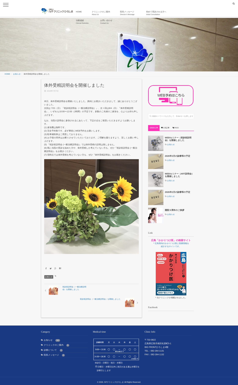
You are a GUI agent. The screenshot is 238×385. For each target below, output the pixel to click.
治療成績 (168, 13)
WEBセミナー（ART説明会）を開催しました (179, 175)
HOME (86, 13)
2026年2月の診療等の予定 (177, 192)
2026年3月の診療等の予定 (177, 156)
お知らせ (49, 277)
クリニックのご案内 (102, 13)
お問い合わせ (186, 13)
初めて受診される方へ (147, 13)
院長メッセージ (124, 13)
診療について (53, 347)
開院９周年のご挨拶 (174, 210)
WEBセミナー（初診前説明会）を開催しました (178, 138)
